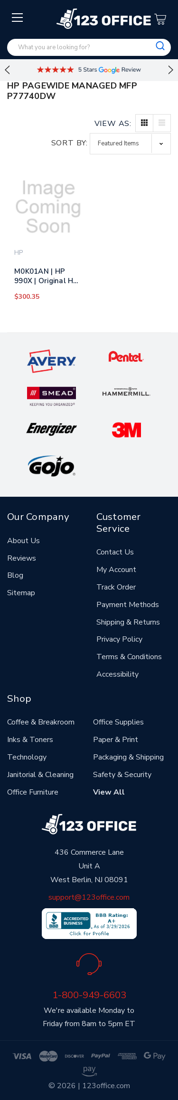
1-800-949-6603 (89, 995)
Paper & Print (115, 739)
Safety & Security (122, 774)
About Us (23, 541)
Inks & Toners (30, 739)
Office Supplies (118, 722)
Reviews (21, 558)
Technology (27, 757)
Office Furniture (32, 792)
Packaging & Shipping (128, 757)
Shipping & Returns (128, 622)
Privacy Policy (119, 639)
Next (171, 70)
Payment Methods (127, 604)
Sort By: (69, 143)
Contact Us (115, 552)
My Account (116, 569)
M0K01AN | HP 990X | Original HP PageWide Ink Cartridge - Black (46, 278)
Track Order (116, 587)
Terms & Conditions (129, 657)
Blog (15, 575)
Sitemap (21, 593)
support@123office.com (89, 897)
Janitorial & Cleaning (40, 774)
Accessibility (117, 674)
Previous (7, 70)
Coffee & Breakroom (41, 722)
